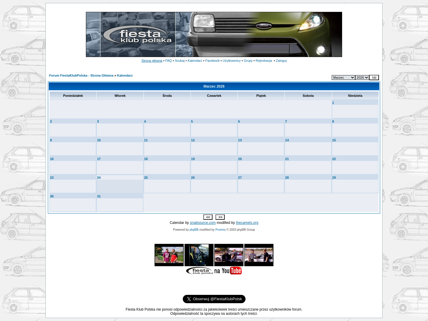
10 (98, 140)
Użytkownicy (232, 60)
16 (52, 159)
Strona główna (151, 60)
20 (240, 159)
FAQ (168, 60)
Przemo (220, 229)
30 (52, 196)
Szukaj (180, 60)
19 (193, 159)
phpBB (194, 229)
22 (334, 159)
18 (146, 159)
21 (287, 159)
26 (193, 177)
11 (146, 140)
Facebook (212, 60)
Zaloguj (281, 60)
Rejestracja (264, 60)
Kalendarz (195, 60)
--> (362, 77)
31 (98, 196)
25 (146, 177)
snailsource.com (203, 223)
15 (334, 140)
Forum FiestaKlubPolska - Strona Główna (81, 75)
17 (98, 159)
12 (193, 140)
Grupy (248, 60)
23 (52, 177)
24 (98, 177)
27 (240, 177)
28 (287, 177)
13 (240, 140)
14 (287, 140)
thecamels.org (247, 223)
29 (334, 177)
